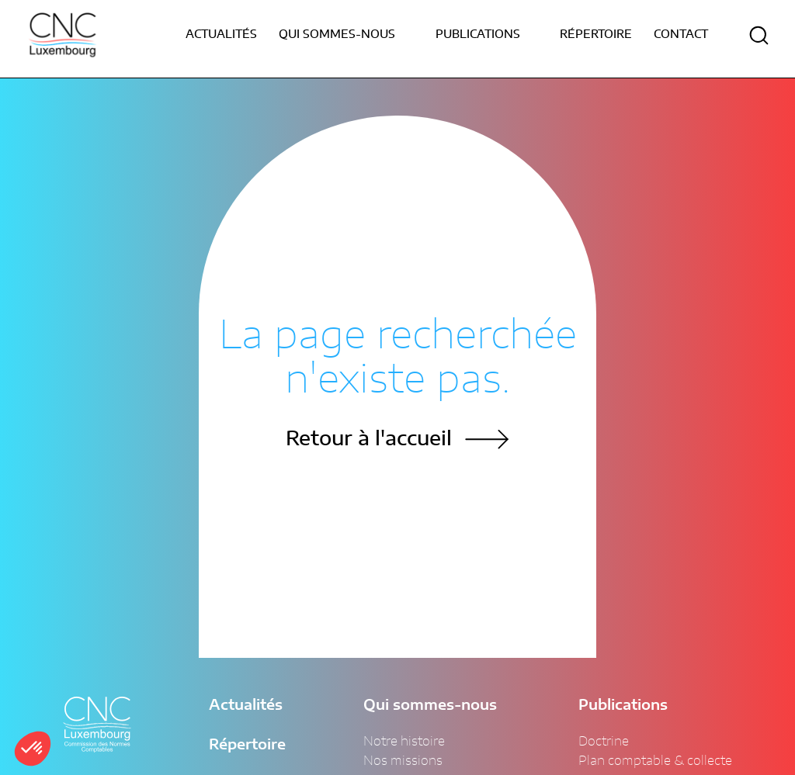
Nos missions (403, 761)
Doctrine (603, 741)
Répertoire (596, 34)
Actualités (221, 34)
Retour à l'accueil (369, 439)
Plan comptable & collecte (655, 761)
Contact (681, 34)
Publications (623, 706)
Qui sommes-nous (430, 706)
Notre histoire (404, 741)
